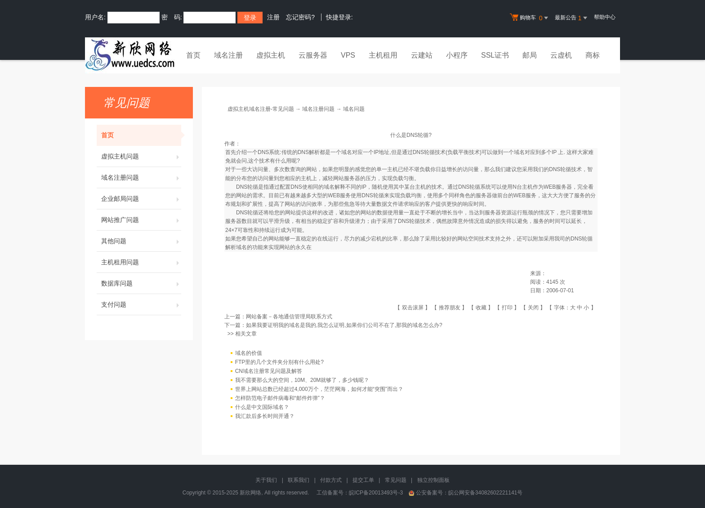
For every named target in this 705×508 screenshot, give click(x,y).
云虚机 (561, 55)
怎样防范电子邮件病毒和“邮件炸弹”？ (280, 398)
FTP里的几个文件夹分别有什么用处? (279, 362)
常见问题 (395, 480)
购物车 (530, 18)
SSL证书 (495, 55)
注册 (273, 17)
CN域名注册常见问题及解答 (268, 371)
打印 (507, 307)
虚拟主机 (270, 55)
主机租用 (383, 55)
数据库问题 (141, 283)
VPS (348, 55)
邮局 (529, 55)
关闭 (533, 307)
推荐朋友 (449, 307)
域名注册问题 (141, 177)
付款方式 (331, 480)
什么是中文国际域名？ (262, 407)
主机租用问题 (141, 262)
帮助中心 (605, 17)
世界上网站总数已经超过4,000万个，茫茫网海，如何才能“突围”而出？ (319, 389)
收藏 (481, 307)
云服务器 (313, 55)
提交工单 (363, 480)
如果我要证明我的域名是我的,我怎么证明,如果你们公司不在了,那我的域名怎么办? (344, 325)
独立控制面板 (433, 480)
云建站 (422, 55)
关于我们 (266, 480)
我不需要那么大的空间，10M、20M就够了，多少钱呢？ (302, 380)
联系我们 (298, 480)
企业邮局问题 (141, 198)
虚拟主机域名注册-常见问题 (261, 109)
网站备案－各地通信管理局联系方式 (289, 316)
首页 (193, 55)
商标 (592, 55)
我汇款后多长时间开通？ (264, 416)
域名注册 (228, 55)
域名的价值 (248, 353)
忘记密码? (300, 17)
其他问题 (141, 241)
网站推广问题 (141, 219)
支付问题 (141, 304)
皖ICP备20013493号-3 (376, 493)
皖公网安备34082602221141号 (485, 493)
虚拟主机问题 (141, 156)
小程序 (457, 55)
